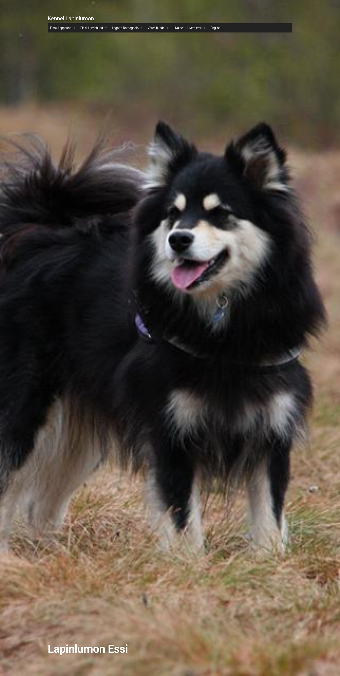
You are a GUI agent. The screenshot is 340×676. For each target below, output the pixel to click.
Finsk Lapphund (63, 28)
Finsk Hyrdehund (93, 28)
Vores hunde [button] (158, 28)
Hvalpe (178, 28)
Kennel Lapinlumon (71, 18)
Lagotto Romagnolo (127, 28)
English (215, 28)
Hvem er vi (196, 28)
